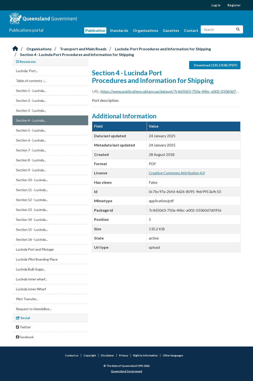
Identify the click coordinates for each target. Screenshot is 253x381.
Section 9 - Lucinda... (31, 170)
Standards (119, 30)
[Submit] (238, 29)
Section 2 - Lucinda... (31, 100)
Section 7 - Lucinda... (31, 150)
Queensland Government (126, 371)
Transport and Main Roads (83, 49)
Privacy (123, 355)
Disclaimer (107, 355)
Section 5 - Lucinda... (31, 130)
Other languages (173, 355)
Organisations (145, 30)
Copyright (89, 355)
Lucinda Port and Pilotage (35, 249)
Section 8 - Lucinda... (31, 160)
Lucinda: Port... (27, 71)
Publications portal (26, 30)
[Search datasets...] (222, 29)
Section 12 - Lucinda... (32, 200)
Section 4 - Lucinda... (31, 120)
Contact (191, 30)
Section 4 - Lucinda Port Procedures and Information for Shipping (77, 54)
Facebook (25, 337)
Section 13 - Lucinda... (32, 210)
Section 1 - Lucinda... (31, 91)
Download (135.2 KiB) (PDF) (215, 65)
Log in (216, 5)
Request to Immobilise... (33, 309)
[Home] (15, 49)
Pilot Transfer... (27, 299)
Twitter (23, 327)
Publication (95, 30)
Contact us (72, 355)
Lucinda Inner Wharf (31, 289)
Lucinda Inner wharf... (31, 279)
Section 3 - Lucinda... (31, 110)
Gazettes (171, 30)
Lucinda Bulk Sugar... (31, 269)
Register (234, 5)
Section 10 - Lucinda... (32, 180)
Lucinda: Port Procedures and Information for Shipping (163, 49)
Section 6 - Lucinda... (31, 140)
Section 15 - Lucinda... (32, 229)
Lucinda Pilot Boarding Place (37, 259)
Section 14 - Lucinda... (32, 220)
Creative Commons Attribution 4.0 (177, 173)
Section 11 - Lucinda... (32, 190)
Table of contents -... (31, 81)
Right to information (145, 355)
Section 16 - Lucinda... (32, 239)
